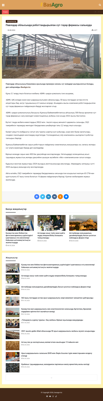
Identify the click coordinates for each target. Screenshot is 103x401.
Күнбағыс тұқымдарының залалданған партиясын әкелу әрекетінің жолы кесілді (55, 364)
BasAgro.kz (25, 87)
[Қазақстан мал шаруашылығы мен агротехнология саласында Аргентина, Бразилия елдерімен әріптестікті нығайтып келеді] (12, 312)
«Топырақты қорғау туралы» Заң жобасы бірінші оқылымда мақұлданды (52, 320)
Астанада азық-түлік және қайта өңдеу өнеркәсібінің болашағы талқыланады (51, 235)
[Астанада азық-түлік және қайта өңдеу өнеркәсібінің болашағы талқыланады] (52, 223)
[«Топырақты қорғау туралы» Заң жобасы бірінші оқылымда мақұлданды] (12, 323)
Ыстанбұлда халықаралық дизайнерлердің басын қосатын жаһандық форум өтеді (82, 235)
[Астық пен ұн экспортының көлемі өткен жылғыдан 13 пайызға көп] (12, 345)
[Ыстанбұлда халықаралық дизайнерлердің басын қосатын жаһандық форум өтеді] (83, 223)
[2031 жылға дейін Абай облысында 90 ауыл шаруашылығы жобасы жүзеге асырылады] (12, 334)
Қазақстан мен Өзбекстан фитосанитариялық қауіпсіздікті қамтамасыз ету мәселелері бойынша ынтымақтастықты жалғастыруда (19, 238)
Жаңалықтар (11, 21)
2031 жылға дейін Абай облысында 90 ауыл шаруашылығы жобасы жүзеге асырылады (58, 331)
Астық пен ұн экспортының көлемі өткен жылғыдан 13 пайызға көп (49, 342)
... (51, 377)
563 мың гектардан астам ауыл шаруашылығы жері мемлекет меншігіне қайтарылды (57, 298)
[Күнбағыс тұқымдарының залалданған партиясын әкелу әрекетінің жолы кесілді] (12, 367)
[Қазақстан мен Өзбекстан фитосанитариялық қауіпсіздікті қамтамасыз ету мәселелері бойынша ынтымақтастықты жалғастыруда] (20, 223)
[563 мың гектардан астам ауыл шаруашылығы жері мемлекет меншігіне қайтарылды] (12, 301)
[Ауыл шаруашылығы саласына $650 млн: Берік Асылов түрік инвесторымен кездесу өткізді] (12, 356)
